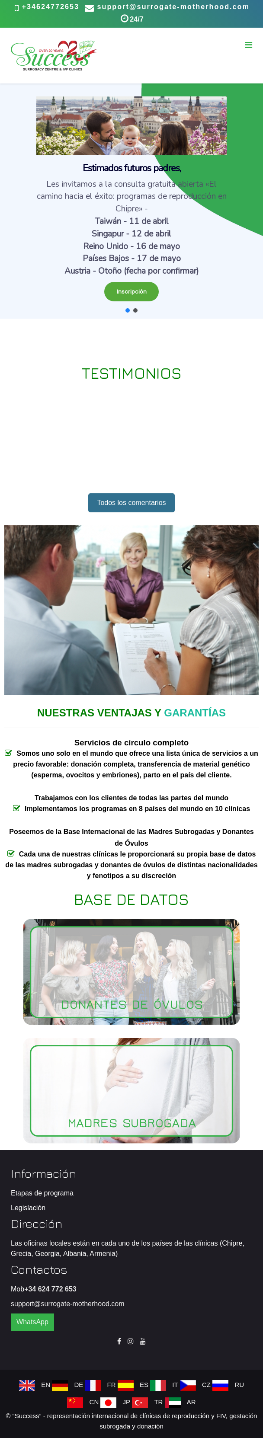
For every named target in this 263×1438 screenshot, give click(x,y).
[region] (131, 201)
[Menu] (248, 45)
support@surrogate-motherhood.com (173, 6)
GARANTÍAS (195, 713)
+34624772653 (50, 6)
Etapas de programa (42, 1193)
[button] (131, 201)
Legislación (28, 1207)
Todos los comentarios (131, 502)
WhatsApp (32, 1322)
